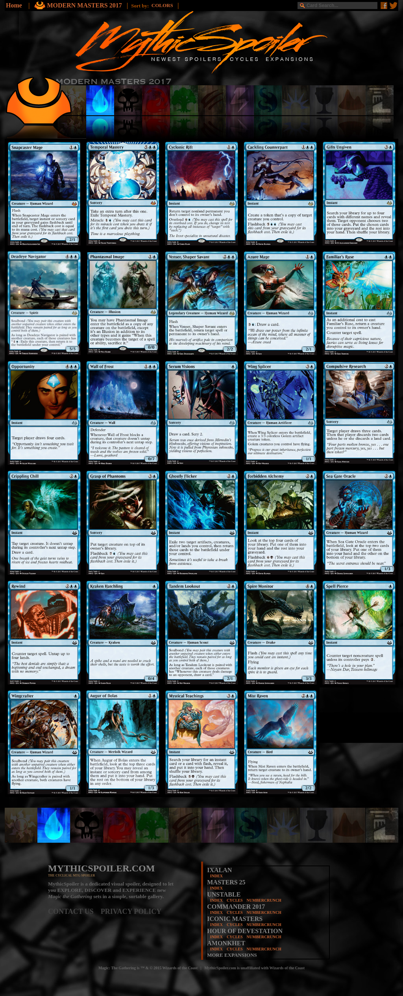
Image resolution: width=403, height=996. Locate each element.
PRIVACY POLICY (131, 911)
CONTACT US (74, 911)
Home (14, 5)
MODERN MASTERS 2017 (85, 5)
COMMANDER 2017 (236, 906)
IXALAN (219, 870)
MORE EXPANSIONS (232, 955)
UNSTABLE (223, 894)
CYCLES (235, 900)
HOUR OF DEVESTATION (245, 931)
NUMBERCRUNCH (264, 900)
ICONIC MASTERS (235, 918)
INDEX (216, 876)
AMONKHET (226, 943)
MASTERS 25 (226, 882)
